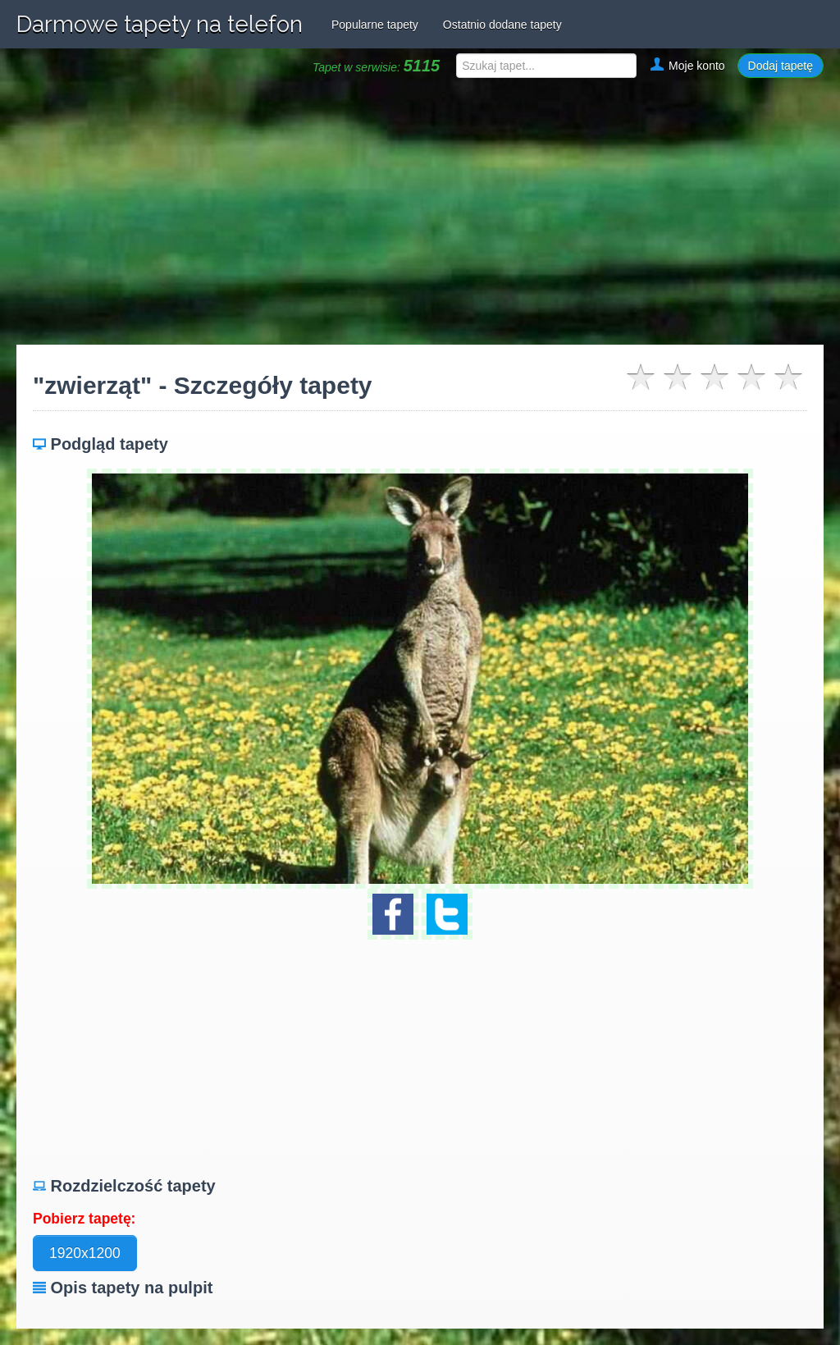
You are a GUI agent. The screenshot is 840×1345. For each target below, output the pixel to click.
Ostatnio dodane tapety (502, 24)
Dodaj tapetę (780, 65)
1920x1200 (85, 1253)
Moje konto (686, 65)
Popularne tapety (374, 24)
